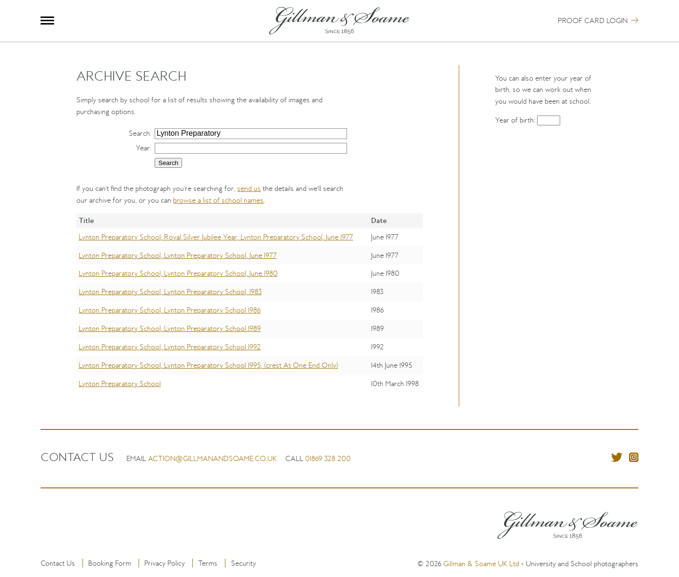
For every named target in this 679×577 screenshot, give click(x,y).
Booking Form (109, 563)
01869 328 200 (328, 458)
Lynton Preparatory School (120, 383)
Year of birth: (516, 119)
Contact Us (58, 563)
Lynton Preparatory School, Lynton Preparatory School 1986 (170, 309)
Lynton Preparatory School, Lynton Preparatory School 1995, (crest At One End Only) (208, 365)
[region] (249, 310)
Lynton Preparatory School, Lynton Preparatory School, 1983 (170, 291)
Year (143, 147)
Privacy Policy (164, 563)
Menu (47, 20)
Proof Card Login (593, 20)
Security (243, 563)
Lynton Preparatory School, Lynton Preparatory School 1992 (170, 346)
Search (139, 133)
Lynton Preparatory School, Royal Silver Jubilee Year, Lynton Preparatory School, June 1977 (216, 236)
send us (249, 188)
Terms (207, 563)
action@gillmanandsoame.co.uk (212, 458)
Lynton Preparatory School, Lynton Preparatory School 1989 (170, 328)
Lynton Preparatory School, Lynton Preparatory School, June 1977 (178, 255)
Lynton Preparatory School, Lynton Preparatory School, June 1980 (178, 273)
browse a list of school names (218, 200)
